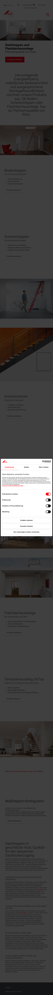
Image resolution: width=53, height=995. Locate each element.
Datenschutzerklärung (13, 485)
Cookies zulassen (26, 520)
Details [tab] (26, 467)
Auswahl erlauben (26, 526)
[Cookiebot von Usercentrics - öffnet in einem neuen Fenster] (43, 461)
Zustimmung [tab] (9, 467)
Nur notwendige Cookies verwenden (26, 532)
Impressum (5, 485)
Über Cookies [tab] (44, 467)
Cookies (21, 485)
